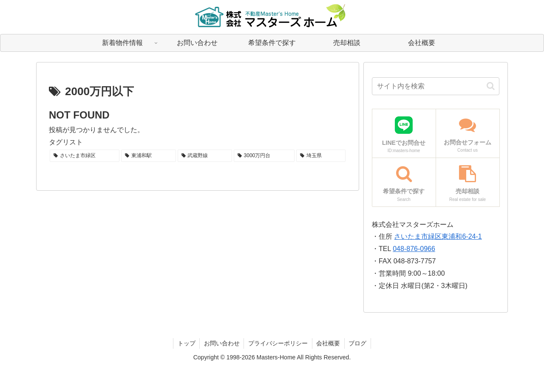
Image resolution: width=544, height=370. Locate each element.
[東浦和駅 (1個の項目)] (148, 156)
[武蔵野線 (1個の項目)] (205, 156)
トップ (186, 343)
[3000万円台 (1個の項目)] (264, 156)
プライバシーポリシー (278, 343)
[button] (490, 86)
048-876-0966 (414, 248)
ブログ (358, 343)
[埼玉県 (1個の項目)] (321, 156)
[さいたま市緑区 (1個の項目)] (84, 156)
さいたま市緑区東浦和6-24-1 (438, 236)
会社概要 (328, 343)
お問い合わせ (221, 343)
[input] (435, 86)
